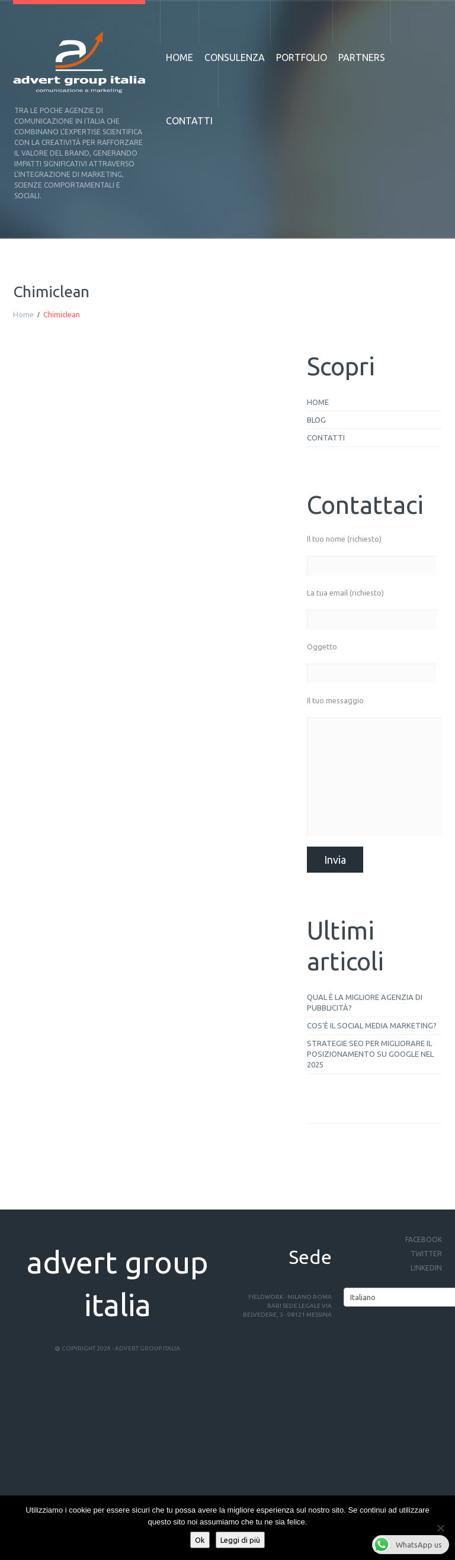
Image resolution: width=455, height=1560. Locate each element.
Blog (316, 420)
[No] (440, 1528)
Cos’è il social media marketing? (372, 1025)
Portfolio (301, 57)
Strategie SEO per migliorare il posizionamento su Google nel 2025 (370, 1054)
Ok (200, 1540)
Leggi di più (240, 1540)
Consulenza (234, 57)
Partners (361, 57)
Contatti (189, 120)
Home (179, 57)
